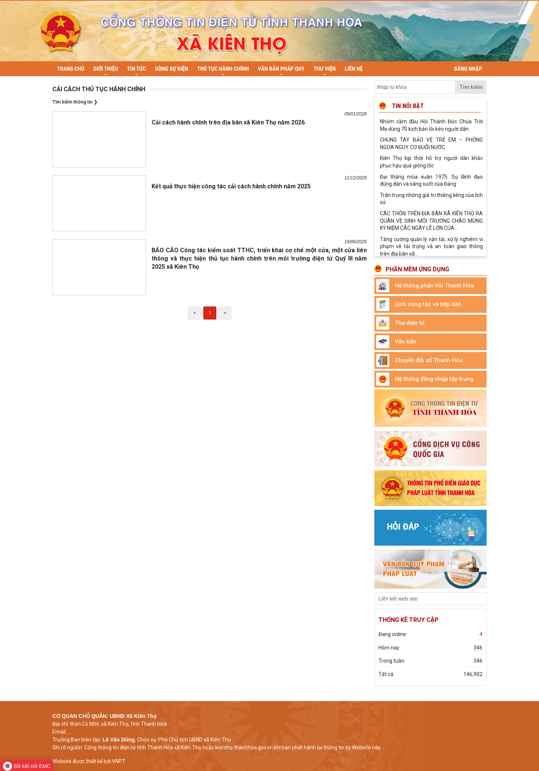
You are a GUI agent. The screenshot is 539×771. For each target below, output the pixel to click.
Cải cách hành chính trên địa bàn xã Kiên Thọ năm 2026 (228, 122)
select (479, 598)
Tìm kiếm (471, 87)
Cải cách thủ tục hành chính (98, 88)
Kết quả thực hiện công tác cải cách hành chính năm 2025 (231, 185)
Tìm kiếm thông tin (72, 101)
